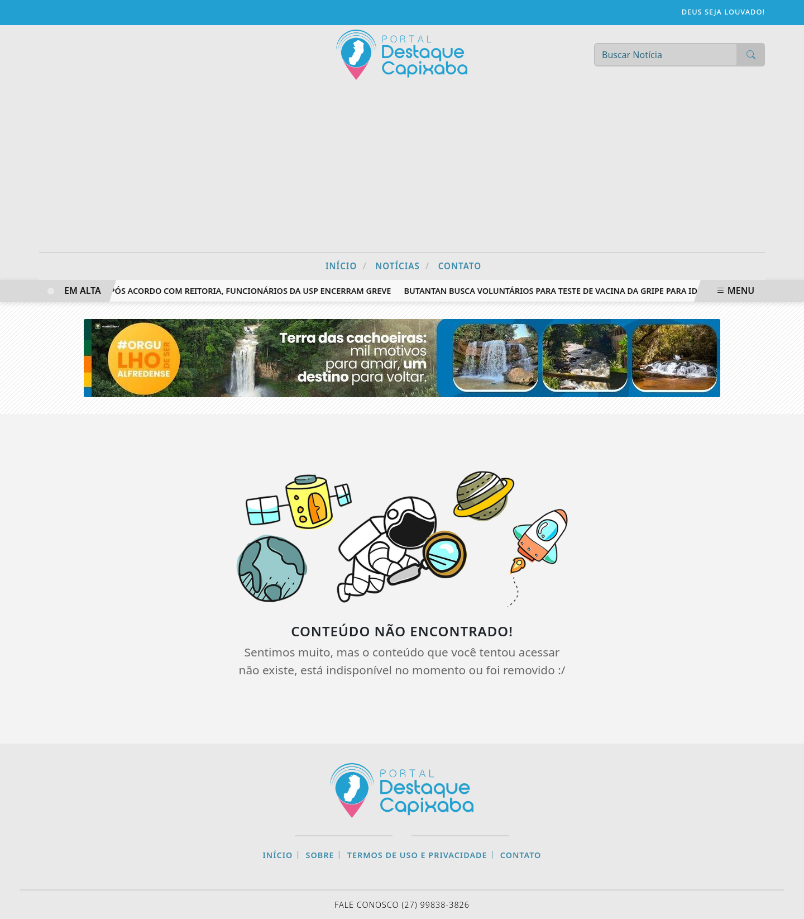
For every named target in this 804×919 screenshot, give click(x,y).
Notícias (402, 265)
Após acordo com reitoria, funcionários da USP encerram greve (249, 290)
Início (346, 265)
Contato (459, 266)
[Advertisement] (402, 169)
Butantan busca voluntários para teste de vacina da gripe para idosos (563, 290)
